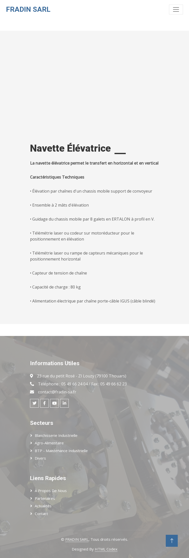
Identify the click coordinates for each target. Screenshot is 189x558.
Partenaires (45, 498)
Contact (41, 513)
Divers (40, 458)
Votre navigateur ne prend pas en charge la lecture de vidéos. (62, 81)
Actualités (43, 505)
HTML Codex (106, 549)
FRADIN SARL (76, 539)
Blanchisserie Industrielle (56, 435)
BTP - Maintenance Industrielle (61, 450)
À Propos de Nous (51, 490)
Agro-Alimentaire (49, 442)
